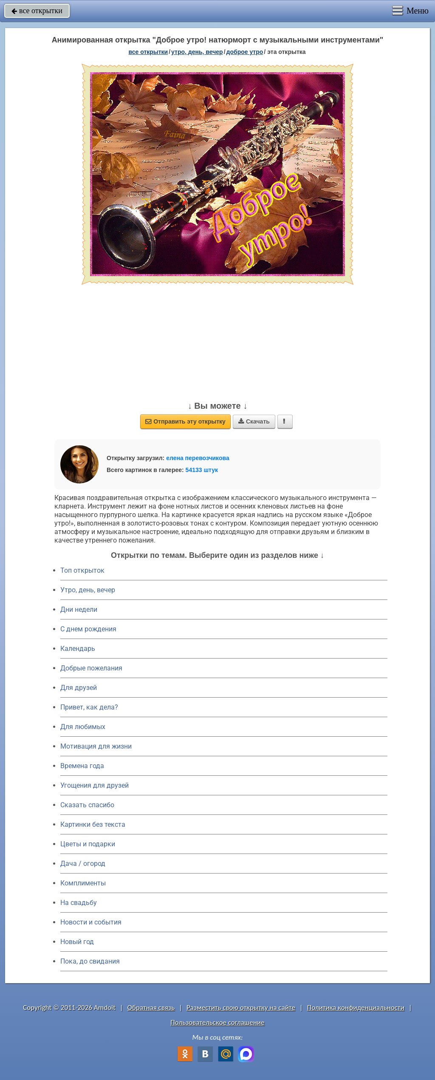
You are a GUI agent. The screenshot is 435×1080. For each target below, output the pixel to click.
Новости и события (90, 922)
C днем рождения (88, 629)
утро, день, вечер (197, 51)
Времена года (82, 766)
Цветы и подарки (87, 844)
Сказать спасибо (87, 805)
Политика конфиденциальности (355, 1007)
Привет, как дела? (89, 707)
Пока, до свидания (90, 961)
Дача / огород (82, 863)
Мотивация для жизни (96, 746)
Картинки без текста (92, 824)
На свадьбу (78, 903)
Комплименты (83, 883)
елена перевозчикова (197, 458)
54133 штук (202, 469)
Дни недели (78, 609)
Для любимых (82, 727)
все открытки (36, 10)
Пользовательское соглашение (217, 1022)
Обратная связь (151, 1007)
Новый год (77, 942)
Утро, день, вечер (87, 590)
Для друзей (78, 688)
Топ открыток (82, 570)
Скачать (254, 421)
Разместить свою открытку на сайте (240, 1007)
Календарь (77, 649)
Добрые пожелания (91, 668)
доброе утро (244, 51)
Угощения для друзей (94, 785)
